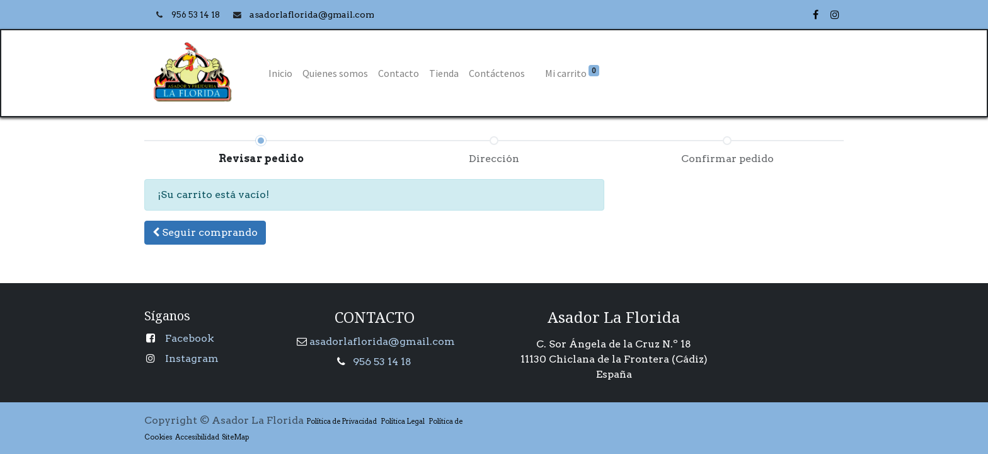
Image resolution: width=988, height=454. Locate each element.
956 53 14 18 (196, 15)
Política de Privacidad (341, 421)
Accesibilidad (196, 437)
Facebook (189, 338)
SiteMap (234, 437)
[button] (205, 233)
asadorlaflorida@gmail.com (382, 341)
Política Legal (403, 421)
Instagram (192, 358)
